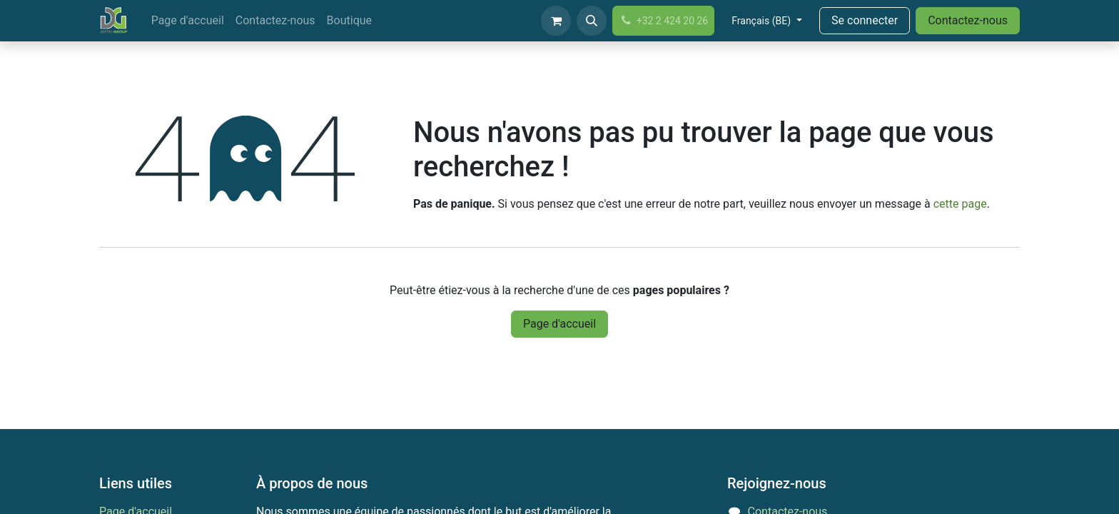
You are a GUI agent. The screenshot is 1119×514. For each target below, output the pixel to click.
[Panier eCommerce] (556, 21)
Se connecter (864, 20)
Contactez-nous (968, 20)
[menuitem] (188, 20)
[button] (592, 21)
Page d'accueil (559, 324)
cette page (960, 204)
